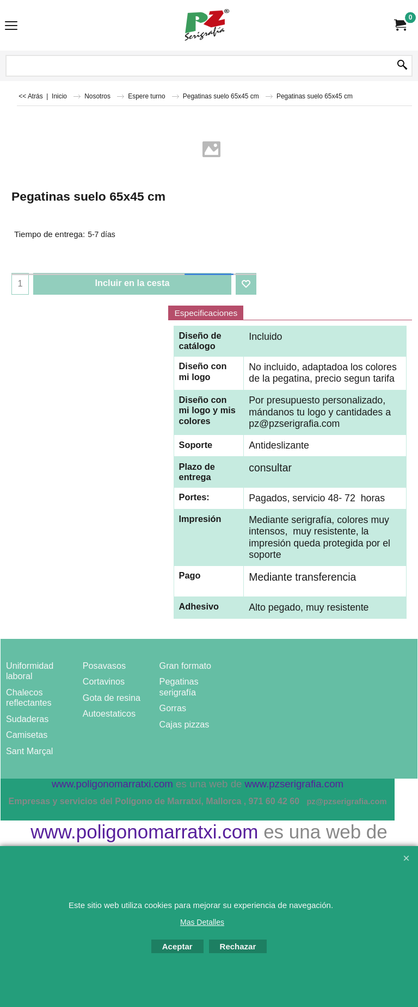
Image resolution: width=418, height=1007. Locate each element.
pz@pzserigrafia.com (294, 423)
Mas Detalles (202, 922)
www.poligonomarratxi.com (144, 832)
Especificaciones (205, 313)
